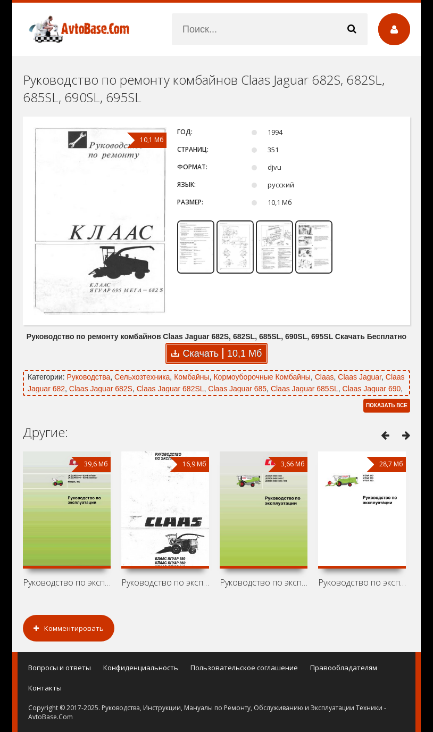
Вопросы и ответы (59, 667)
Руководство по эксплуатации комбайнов (67, 582)
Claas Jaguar (359, 377)
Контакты (45, 688)
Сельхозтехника (142, 377)
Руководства (88, 377)
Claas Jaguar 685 (237, 388)
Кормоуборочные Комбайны (261, 377)
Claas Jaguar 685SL (304, 388)
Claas (324, 377)
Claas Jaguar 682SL (170, 388)
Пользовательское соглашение (244, 667)
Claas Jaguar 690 (372, 388)
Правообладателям (343, 667)
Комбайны (192, 377)
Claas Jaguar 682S (100, 388)
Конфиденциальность (140, 667)
